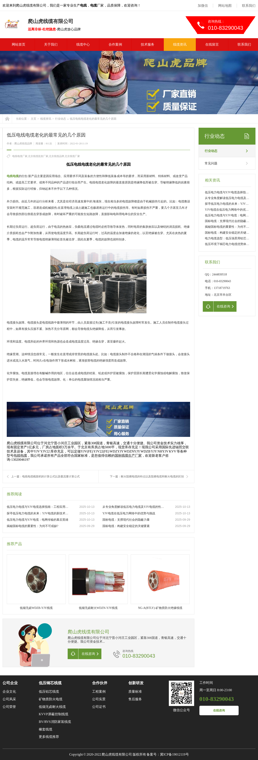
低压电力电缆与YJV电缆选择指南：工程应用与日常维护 (38, 506)
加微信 (203, 5)
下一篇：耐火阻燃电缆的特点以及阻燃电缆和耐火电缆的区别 (147, 476)
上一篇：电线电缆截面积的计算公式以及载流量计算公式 (45, 476)
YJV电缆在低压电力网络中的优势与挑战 (128, 513)
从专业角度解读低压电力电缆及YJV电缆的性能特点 (134, 506)
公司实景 (99, 699)
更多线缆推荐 (49, 736)
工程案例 (99, 691)
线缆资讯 (180, 44)
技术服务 (147, 44)
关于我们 (51, 44)
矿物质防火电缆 (50, 699)
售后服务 (135, 699)
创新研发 (136, 683)
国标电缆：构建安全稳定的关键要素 (126, 526)
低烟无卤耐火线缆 (52, 707)
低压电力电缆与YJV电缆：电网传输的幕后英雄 (37, 519)
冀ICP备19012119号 (174, 754)
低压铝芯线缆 (49, 691)
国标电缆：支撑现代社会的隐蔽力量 (126, 519)
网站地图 (225, 5)
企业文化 (9, 691)
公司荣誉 (9, 707)
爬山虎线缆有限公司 (22, 443)
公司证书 (99, 707)
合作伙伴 (99, 683)
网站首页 (18, 44)
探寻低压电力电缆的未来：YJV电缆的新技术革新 (38, 513)
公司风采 (9, 699)
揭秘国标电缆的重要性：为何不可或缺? (32, 526)
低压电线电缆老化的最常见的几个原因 (93, 118)
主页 (33, 118)
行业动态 (60, 118)
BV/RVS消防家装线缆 (55, 721)
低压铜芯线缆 (50, 683)
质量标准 (135, 691)
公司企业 (10, 683)
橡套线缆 (45, 729)
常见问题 (211, 163)
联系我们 (248, 5)
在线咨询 (219, 710)
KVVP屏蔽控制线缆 (53, 714)
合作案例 (115, 44)
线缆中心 (83, 44)
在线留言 (212, 44)
